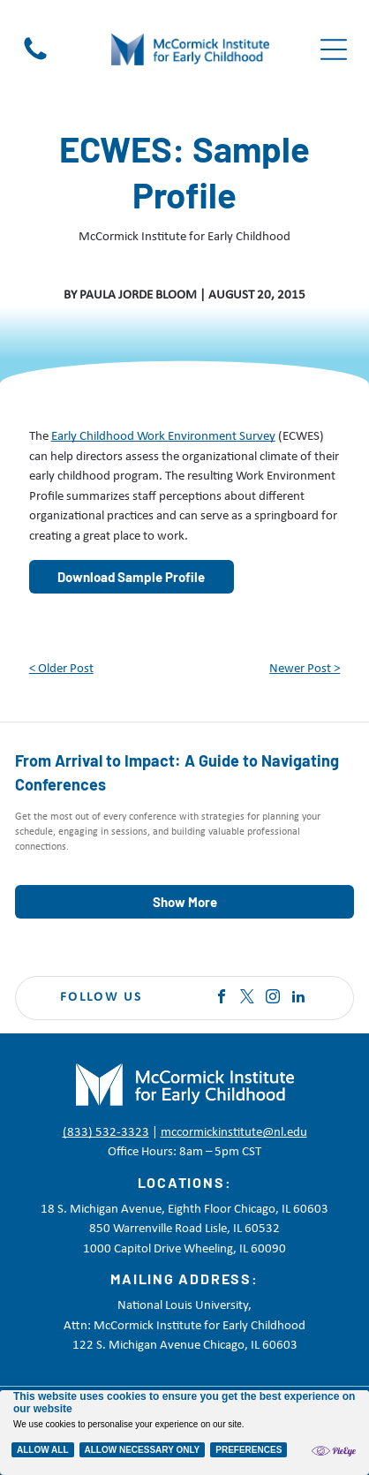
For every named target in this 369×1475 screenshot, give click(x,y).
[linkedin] (298, 998)
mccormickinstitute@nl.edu (234, 1132)
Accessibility (268, 1439)
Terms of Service (189, 1439)
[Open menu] (333, 49)
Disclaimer (115, 1439)
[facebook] (221, 998)
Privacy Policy (47, 1439)
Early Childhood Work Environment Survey (163, 436)
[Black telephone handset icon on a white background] (35, 60)
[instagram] (272, 998)
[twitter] (247, 998)
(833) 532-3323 (106, 1132)
